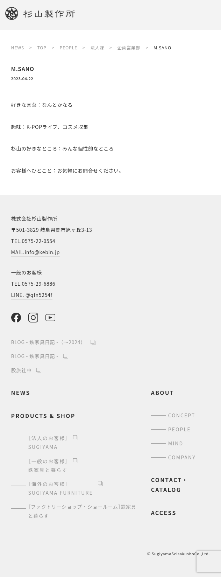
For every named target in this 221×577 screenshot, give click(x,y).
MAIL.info (35, 252)
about (162, 393)
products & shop (43, 416)
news (20, 393)
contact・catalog (169, 485)
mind (176, 443)
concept (181, 415)
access (164, 513)
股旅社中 (21, 370)
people (179, 429)
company (182, 457)
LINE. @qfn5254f (31, 294)
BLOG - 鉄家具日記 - (34, 356)
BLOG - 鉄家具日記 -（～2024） (48, 342)
